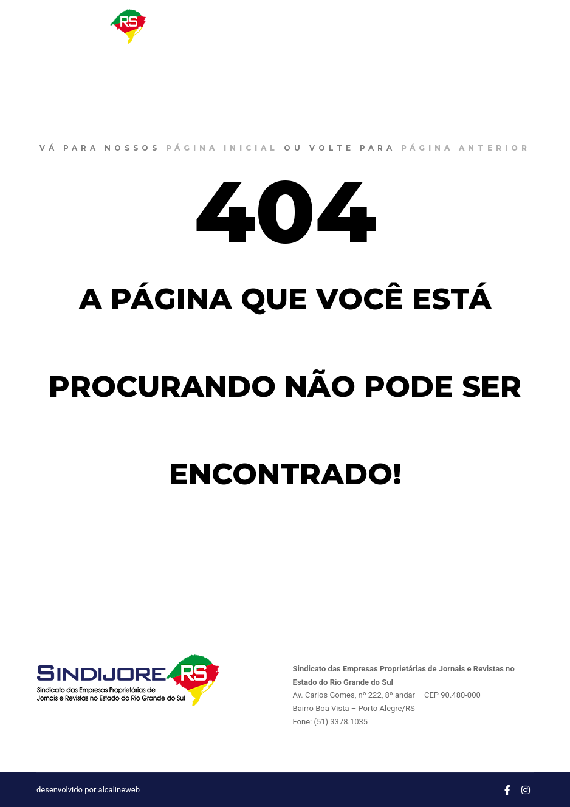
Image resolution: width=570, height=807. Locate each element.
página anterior (466, 148)
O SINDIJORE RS (256, 26)
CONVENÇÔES (398, 26)
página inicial (222, 148)
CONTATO (467, 26)
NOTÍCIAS (329, 26)
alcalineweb (119, 789)
